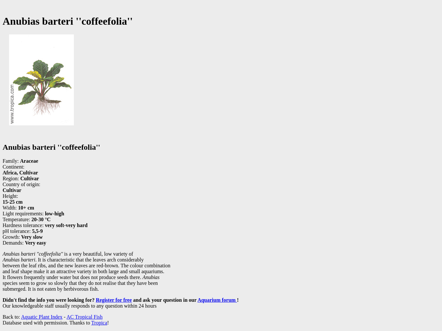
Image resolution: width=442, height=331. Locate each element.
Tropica (99, 322)
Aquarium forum (217, 300)
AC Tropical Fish (84, 317)
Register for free (114, 300)
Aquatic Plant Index (42, 317)
